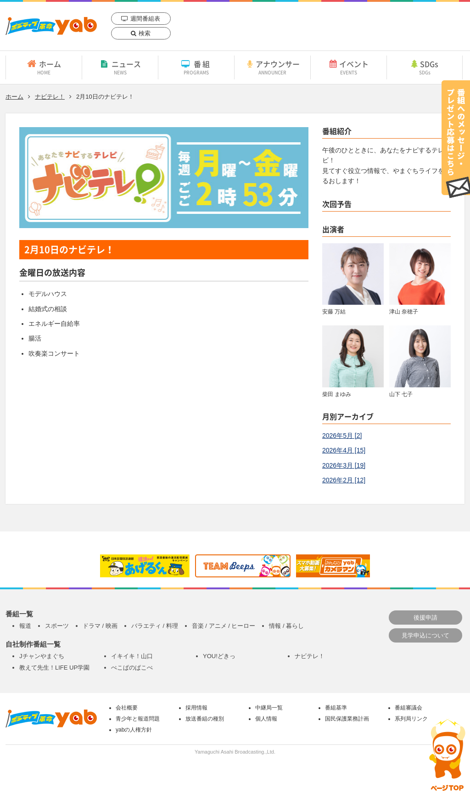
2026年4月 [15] (343, 450)
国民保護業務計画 (347, 719)
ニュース (120, 67)
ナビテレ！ (50, 96)
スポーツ (57, 625)
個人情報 (266, 719)
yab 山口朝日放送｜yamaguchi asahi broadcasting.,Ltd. (51, 26)
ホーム (44, 67)
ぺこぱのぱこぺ (132, 667)
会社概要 (127, 707)
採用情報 (196, 707)
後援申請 (425, 617)
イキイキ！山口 (132, 656)
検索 (145, 33)
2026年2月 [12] (343, 480)
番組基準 (336, 707)
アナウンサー (272, 67)
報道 (25, 625)
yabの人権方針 (134, 730)
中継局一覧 (269, 707)
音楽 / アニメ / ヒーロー (224, 625)
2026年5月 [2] (342, 435)
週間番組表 (145, 18)
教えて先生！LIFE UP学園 (54, 667)
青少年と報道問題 (138, 719)
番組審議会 (408, 707)
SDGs (424, 67)
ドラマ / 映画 (100, 625)
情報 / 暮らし (286, 625)
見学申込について (425, 635)
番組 (196, 67)
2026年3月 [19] (343, 465)
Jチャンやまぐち (41, 656)
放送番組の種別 (204, 719)
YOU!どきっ (219, 656)
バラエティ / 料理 (154, 625)
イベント (348, 67)
